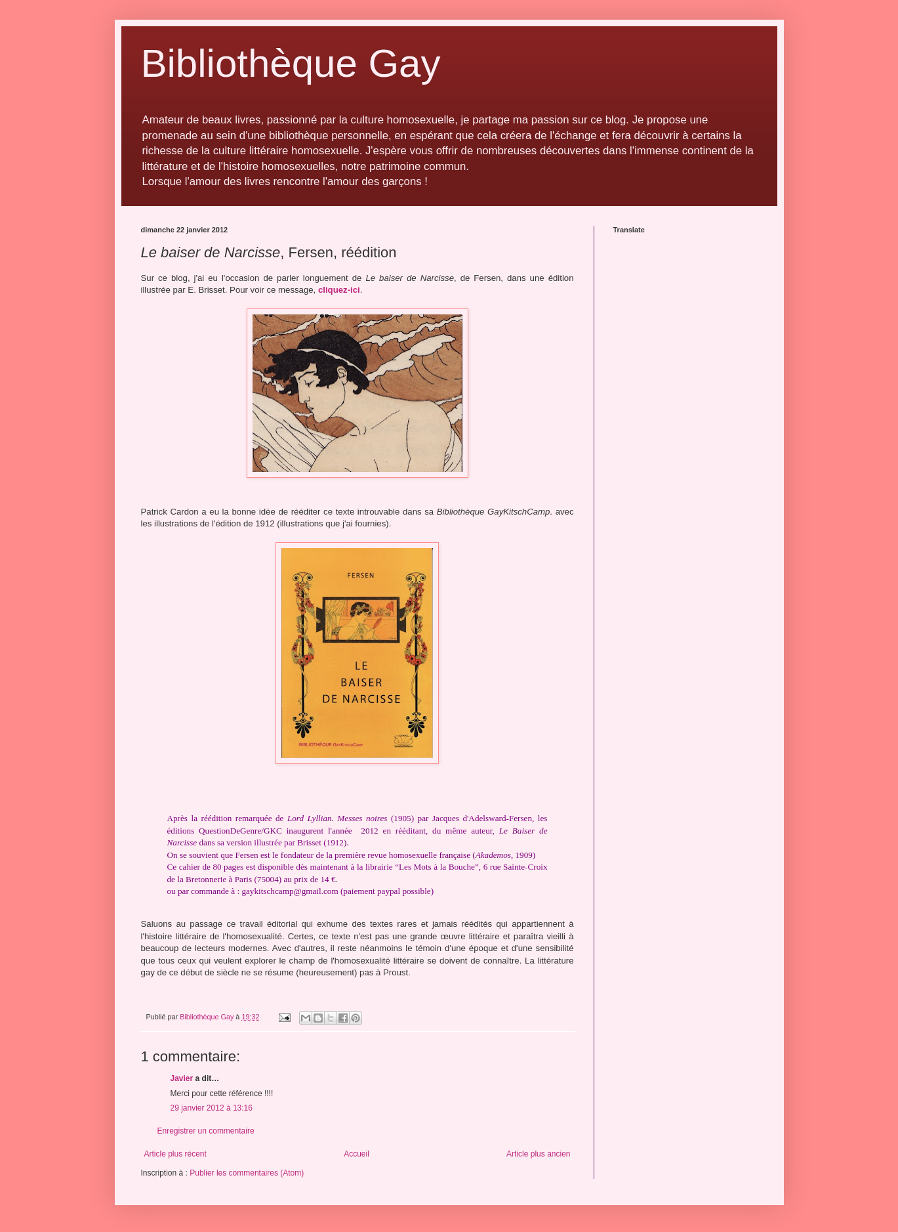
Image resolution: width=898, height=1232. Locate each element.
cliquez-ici (339, 290)
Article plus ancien (538, 1153)
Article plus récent (175, 1153)
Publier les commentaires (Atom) (247, 1173)
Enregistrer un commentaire (206, 1131)
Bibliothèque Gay (291, 63)
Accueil (356, 1153)
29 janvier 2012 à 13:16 (212, 1108)
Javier (183, 1078)
